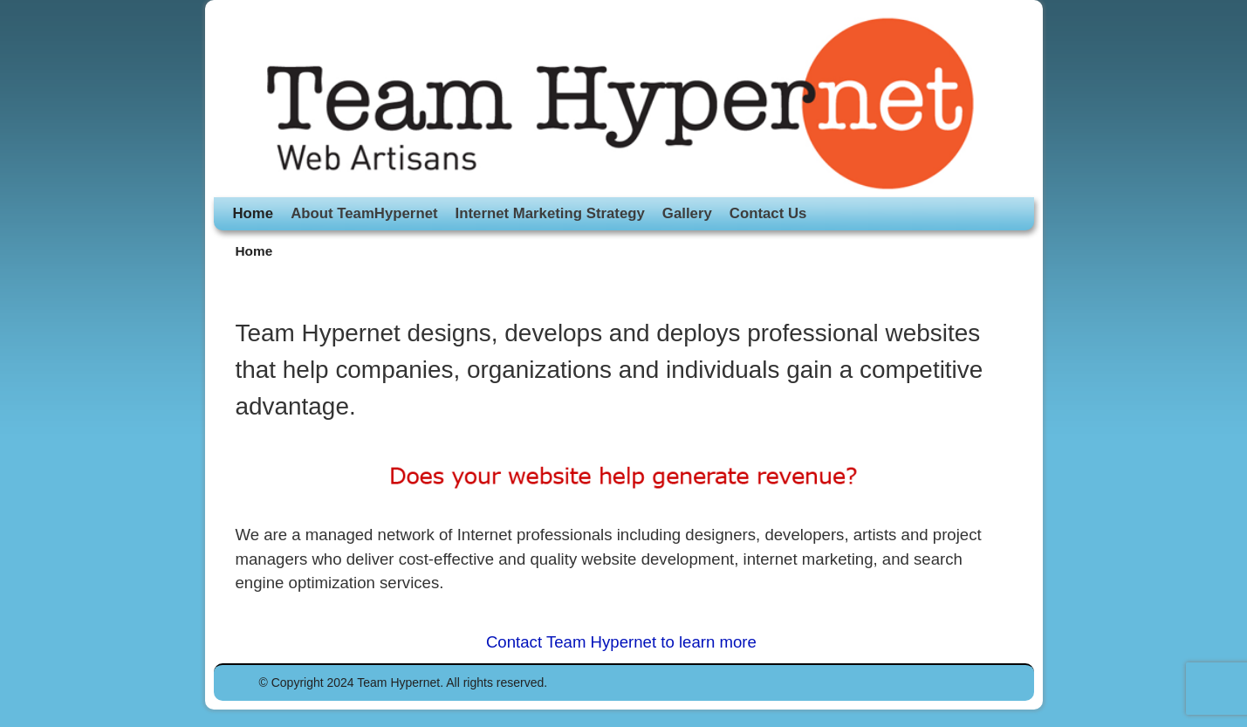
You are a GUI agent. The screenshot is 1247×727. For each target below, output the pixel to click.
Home (253, 213)
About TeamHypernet (364, 213)
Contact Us (768, 213)
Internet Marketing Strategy (550, 213)
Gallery (687, 213)
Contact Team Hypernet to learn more (623, 642)
